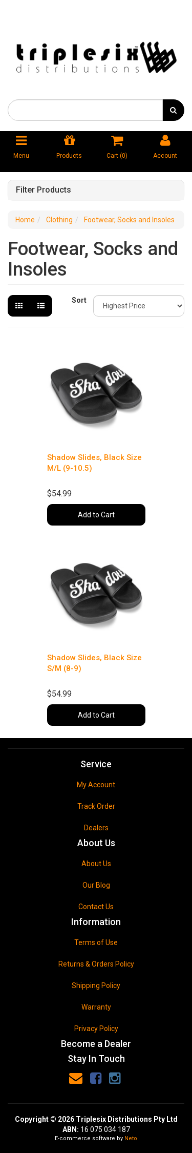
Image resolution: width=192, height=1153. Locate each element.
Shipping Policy (96, 985)
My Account (96, 785)
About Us (96, 863)
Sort (79, 300)
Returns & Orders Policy (96, 964)
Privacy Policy (96, 1028)
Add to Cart (96, 515)
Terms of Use (96, 942)
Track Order (96, 806)
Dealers (96, 828)
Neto (130, 1138)
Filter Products (43, 190)
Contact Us (96, 907)
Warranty (96, 1007)
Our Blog (96, 885)
